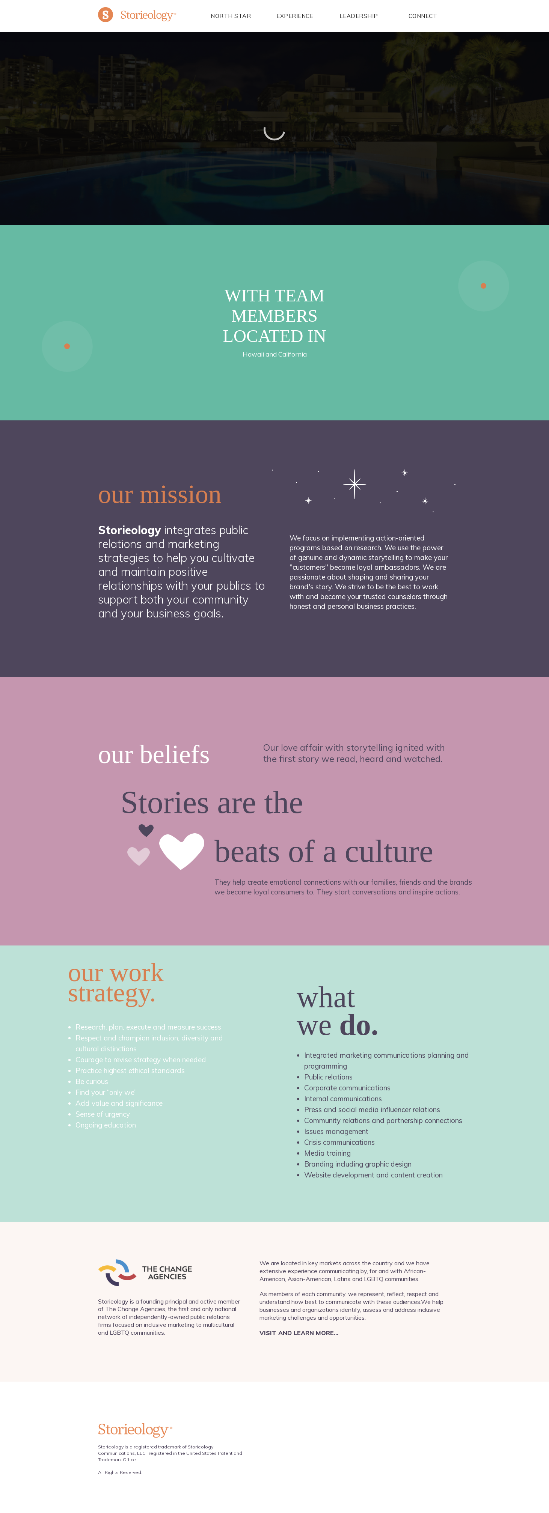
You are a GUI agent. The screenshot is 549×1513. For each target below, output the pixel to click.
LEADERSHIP (358, 16)
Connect (423, 16)
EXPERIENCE (294, 16)
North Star (231, 16)
